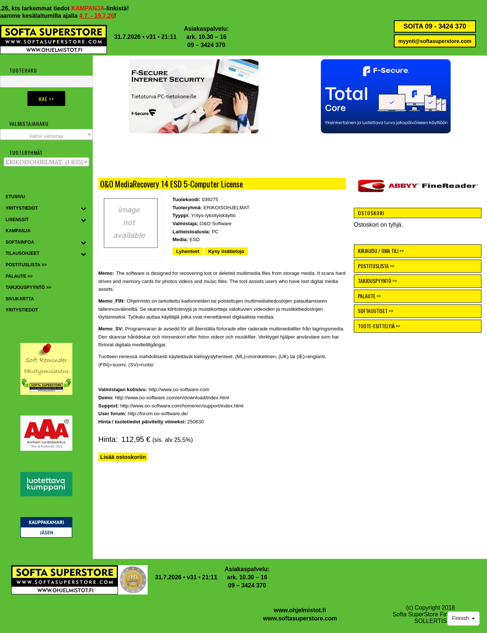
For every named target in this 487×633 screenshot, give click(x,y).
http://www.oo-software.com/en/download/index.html (172, 397)
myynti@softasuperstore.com (434, 41)
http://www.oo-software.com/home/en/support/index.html (181, 406)
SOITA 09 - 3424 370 (435, 26)
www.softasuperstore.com (300, 618)
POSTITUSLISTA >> (376, 266)
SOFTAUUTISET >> (375, 310)
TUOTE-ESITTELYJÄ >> (379, 326)
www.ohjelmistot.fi (300, 610)
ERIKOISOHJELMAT (226, 207)
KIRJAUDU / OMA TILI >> (381, 250)
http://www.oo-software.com (179, 389)
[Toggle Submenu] (83, 208)
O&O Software (215, 223)
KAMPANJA (95, 8)
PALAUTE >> (369, 296)
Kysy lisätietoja (226, 251)
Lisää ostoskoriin (123, 457)
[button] (386, 96)
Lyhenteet (187, 251)
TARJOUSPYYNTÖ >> (377, 280)
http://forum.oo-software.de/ (158, 413)
